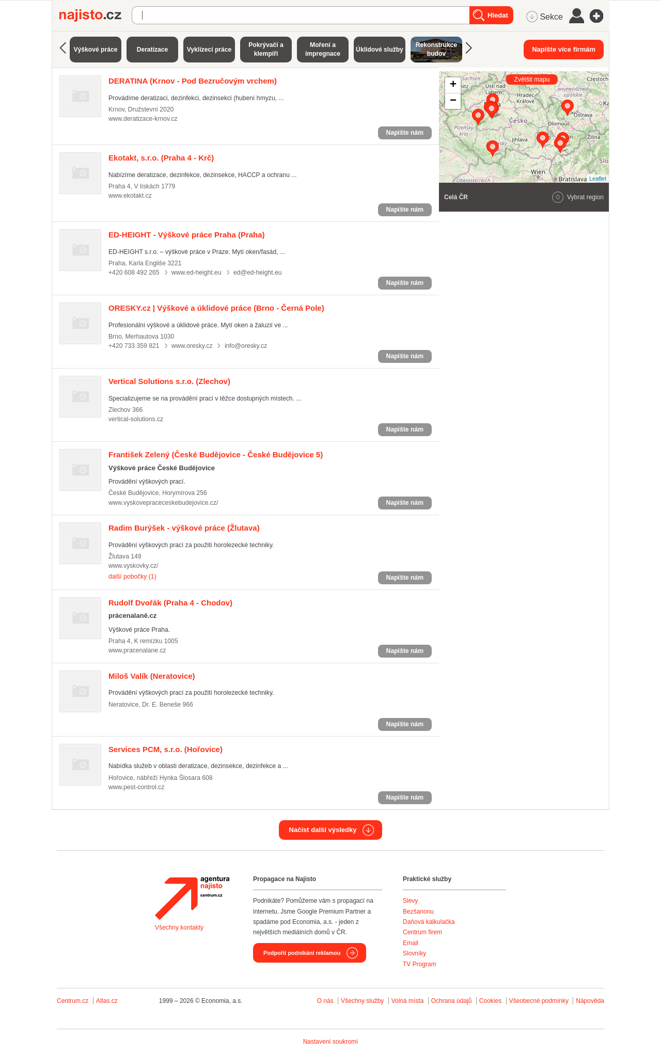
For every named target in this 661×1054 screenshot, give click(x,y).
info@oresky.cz (246, 345)
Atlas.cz (107, 1000)
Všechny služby (363, 1000)
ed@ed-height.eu (257, 272)
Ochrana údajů (451, 1000)
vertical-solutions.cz (135, 419)
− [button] (453, 101)
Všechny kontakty (179, 927)
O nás (325, 1000)
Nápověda (590, 1000)
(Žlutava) (184, 527)
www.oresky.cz (192, 345)
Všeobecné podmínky (539, 1000)
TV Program (419, 964)
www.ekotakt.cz (130, 195)
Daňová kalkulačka (429, 921)
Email (410, 943)
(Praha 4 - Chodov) (170, 602)
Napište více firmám (563, 49)
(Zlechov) (169, 381)
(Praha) (186, 234)
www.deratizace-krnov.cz (143, 118)
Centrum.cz (72, 1000)
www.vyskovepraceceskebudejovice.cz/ (163, 502)
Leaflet (597, 178)
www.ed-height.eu (196, 272)
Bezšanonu (418, 911)
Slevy (410, 900)
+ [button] (453, 85)
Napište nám (404, 132)
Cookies (490, 1000)
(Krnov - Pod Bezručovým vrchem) (192, 80)
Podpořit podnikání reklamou (301, 953)
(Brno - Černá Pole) (216, 308)
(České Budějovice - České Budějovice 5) (215, 454)
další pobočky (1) (132, 576)
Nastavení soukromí (330, 1041)
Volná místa (407, 1000)
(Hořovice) (165, 749)
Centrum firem (422, 932)
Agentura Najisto (192, 898)
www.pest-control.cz (136, 787)
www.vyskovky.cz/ (133, 565)
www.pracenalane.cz (137, 650)
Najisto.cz (95, 15)
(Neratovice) (151, 676)
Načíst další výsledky (323, 830)
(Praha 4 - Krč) (161, 157)
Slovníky (414, 953)
